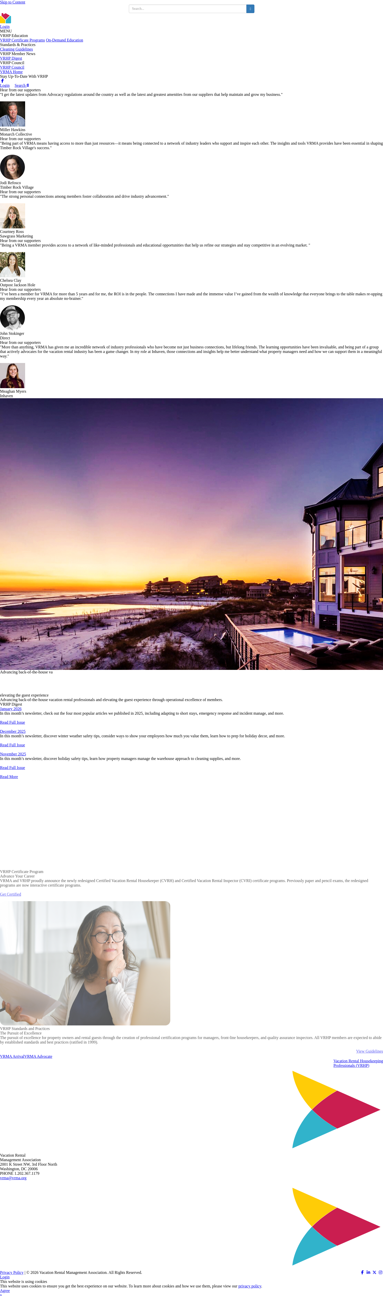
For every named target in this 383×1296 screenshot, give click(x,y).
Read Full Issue (12, 722)
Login (5, 26)
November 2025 (13, 754)
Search (22, 85)
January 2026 (11, 709)
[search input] (188, 9)
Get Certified (10, 910)
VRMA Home (11, 72)
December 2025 (13, 731)
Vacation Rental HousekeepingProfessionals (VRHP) (358, 1063)
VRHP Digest (11, 58)
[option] (191, 534)
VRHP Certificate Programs (22, 40)
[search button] (250, 9)
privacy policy (249, 1286)
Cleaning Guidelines (16, 49)
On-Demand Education (64, 40)
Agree (5, 1290)
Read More (9, 777)
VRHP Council (12, 67)
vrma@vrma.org (13, 1178)
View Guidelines (369, 1067)
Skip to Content (12, 2)
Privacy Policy (12, 1272)
